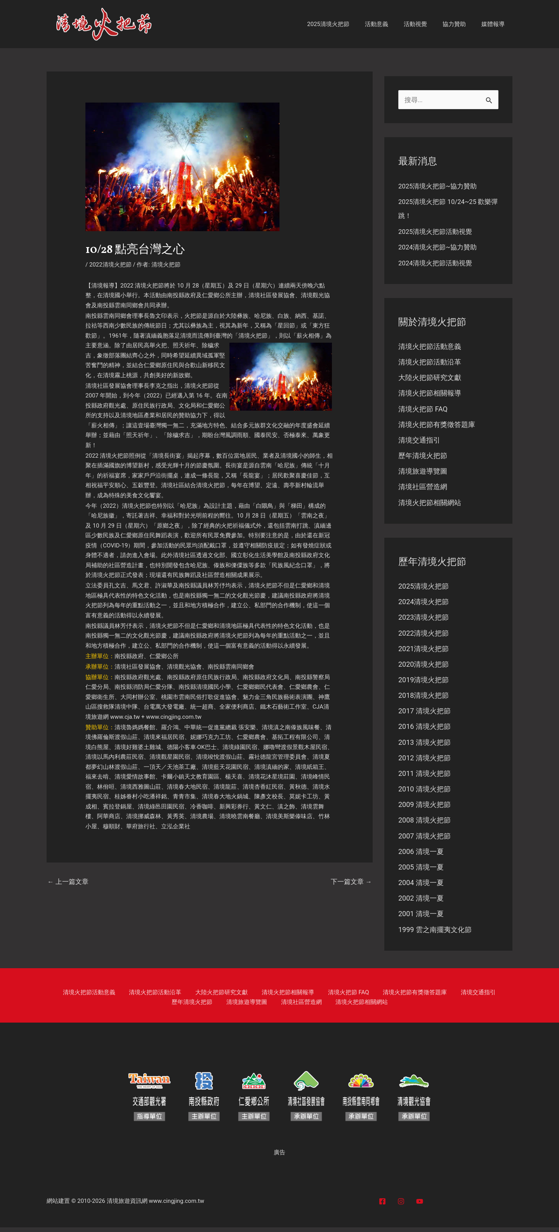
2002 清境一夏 (421, 903)
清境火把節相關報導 (429, 394)
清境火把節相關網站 (429, 504)
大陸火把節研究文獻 (429, 378)
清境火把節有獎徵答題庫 (436, 426)
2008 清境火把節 (424, 824)
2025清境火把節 (346, 24)
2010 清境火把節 (424, 792)
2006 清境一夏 (421, 855)
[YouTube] (419, 1205)
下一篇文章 (350, 882)
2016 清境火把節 (424, 729)
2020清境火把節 (423, 666)
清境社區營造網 (422, 488)
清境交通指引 (419, 441)
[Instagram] (401, 1205)
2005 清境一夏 (421, 871)
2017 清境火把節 (424, 714)
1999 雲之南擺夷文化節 (435, 934)
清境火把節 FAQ (423, 410)
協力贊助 (460, 24)
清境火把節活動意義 (429, 347)
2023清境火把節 (423, 619)
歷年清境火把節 (422, 457)
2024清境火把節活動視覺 (437, 263)
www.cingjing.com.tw (174, 716)
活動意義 (390, 24)
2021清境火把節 (423, 651)
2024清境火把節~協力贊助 (440, 247)
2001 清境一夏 (421, 918)
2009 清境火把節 (424, 808)
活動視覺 (425, 24)
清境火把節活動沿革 (429, 363)
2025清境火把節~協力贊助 (440, 186)
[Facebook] (382, 1205)
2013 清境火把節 (424, 745)
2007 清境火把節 (424, 840)
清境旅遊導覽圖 (422, 473)
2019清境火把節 (423, 682)
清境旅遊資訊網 (127, 1205)
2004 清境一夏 (421, 887)
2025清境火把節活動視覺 (437, 232)
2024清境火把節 (423, 603)
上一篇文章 (69, 882)
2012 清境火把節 (424, 761)
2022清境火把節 (110, 264)
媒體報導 (495, 24)
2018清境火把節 (423, 698)
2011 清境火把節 (424, 777)
